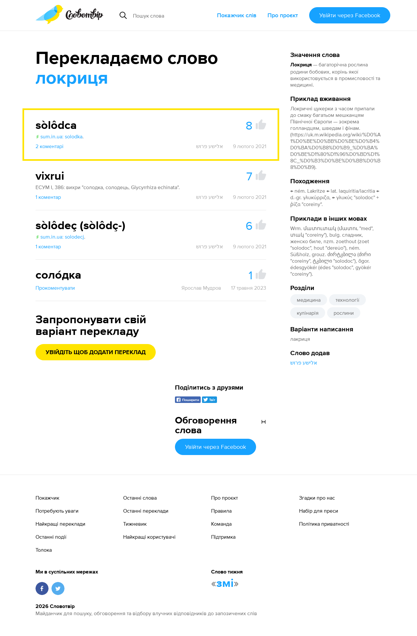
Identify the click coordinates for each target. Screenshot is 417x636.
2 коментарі (50, 146)
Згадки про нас (317, 498)
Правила (221, 511)
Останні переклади (145, 511)
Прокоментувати (55, 288)
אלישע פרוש (303, 363)
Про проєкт (282, 15)
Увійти (349, 15)
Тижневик (135, 524)
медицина (309, 300)
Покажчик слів (236, 15)
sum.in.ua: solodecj (60, 237)
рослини (344, 313)
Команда (221, 524)
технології (347, 300)
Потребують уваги (57, 511)
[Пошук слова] (172, 15)
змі (225, 583)
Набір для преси (318, 511)
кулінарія (308, 313)
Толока (44, 550)
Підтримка (223, 537)
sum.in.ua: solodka (59, 136)
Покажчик (47, 498)
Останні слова (140, 498)
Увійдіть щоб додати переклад (96, 352)
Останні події (51, 537)
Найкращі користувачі (149, 537)
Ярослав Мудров (201, 288)
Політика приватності (324, 524)
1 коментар (48, 197)
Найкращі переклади (60, 524)
